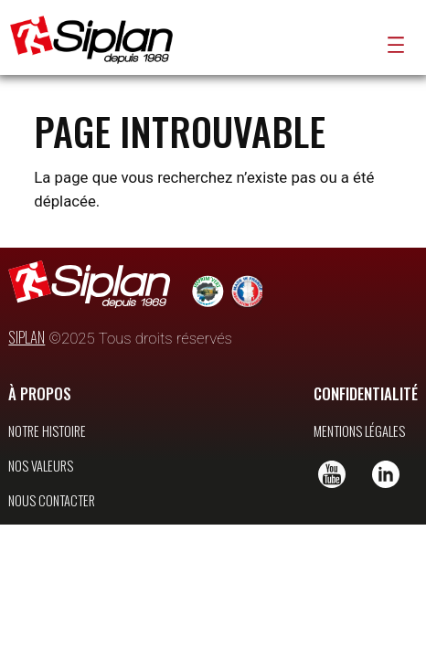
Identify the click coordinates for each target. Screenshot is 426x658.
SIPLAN (26, 362)
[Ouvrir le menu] (396, 45)
